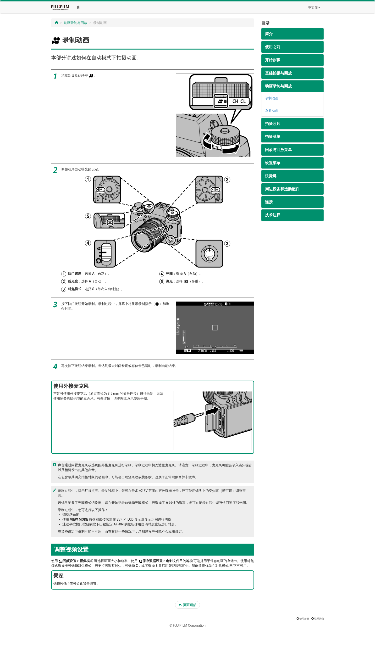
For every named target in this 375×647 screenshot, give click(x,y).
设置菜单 (272, 163)
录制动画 (271, 98)
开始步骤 (272, 60)
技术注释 (272, 215)
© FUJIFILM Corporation (187, 625)
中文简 (314, 7)
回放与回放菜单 (278, 149)
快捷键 (270, 176)
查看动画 (271, 110)
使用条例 (304, 618)
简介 (269, 34)
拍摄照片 (272, 123)
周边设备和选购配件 (282, 189)
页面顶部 (187, 605)
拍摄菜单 (272, 136)
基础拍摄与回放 (278, 73)
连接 (269, 202)
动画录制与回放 (75, 23)
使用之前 (272, 47)
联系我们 (319, 618)
